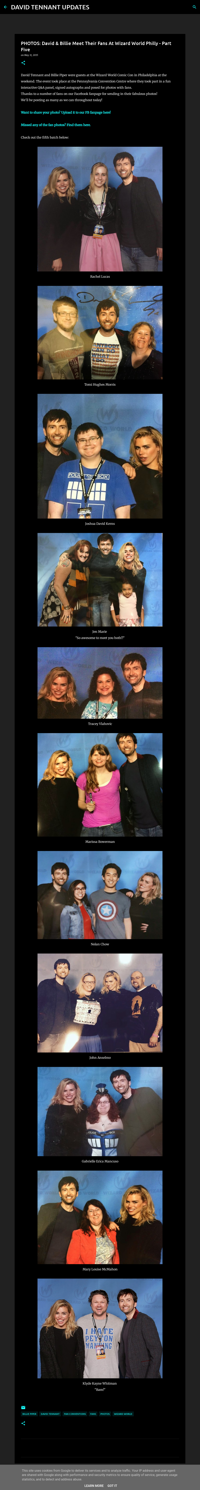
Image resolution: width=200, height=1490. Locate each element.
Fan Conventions (75, 1414)
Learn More (94, 1486)
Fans (93, 1414)
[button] (23, 63)
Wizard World (123, 1414)
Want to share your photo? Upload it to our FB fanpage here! (66, 112)
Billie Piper (29, 1414)
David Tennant (50, 1414)
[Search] (94, 7)
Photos (105, 1414)
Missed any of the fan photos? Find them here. (56, 125)
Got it (112, 1486)
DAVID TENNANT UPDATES (50, 7)
